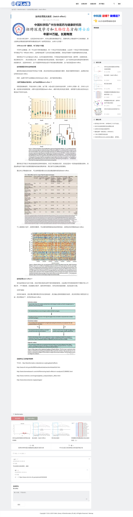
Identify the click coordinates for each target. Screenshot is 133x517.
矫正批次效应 (55, 438)
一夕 (17, 477)
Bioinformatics (22, 9)
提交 (19, 504)
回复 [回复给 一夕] (15, 463)
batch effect (31, 418)
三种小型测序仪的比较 (101, 134)
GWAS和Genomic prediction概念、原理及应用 (108, 137)
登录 (119, 4)
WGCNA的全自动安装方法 (112, 109)
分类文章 (84, 4)
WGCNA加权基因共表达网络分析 (104, 126)
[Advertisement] (51, 399)
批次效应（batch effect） (39, 438)
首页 (14, 9)
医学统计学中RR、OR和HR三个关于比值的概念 (108, 123)
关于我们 (101, 4)
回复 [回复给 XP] (17, 474)
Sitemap (90, 513)
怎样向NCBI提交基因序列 (102, 129)
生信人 (48, 20)
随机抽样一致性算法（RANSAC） (104, 131)
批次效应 (17, 418)
